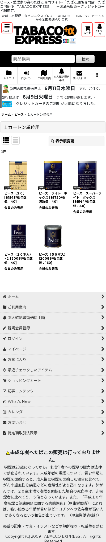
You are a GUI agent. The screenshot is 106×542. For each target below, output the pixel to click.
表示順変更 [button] (62, 141)
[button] (6, 27)
